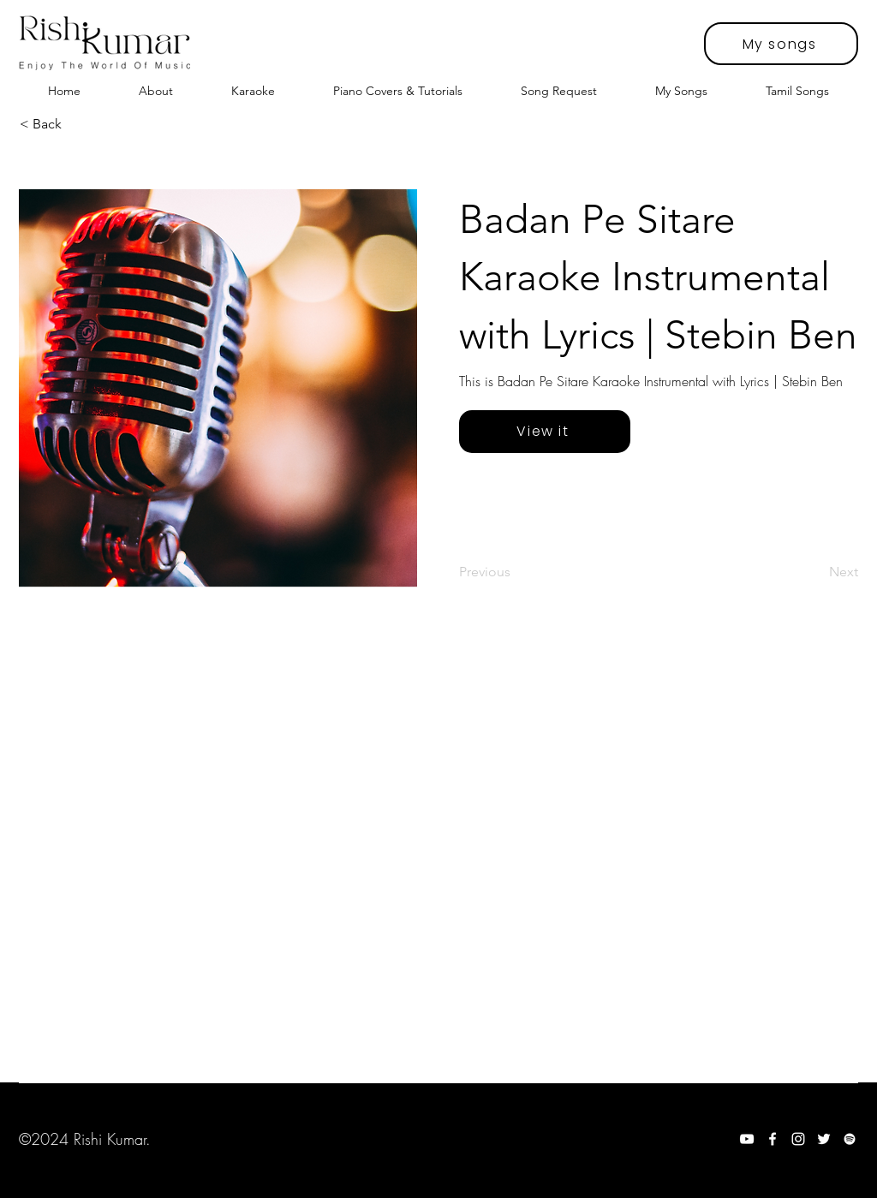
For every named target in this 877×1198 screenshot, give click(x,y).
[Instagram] (798, 1138)
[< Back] (76, 124)
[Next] (815, 572)
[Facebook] (772, 1138)
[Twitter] (823, 1138)
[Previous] (515, 572)
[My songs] (781, 43)
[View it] (544, 431)
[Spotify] (849, 1138)
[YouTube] (746, 1138)
